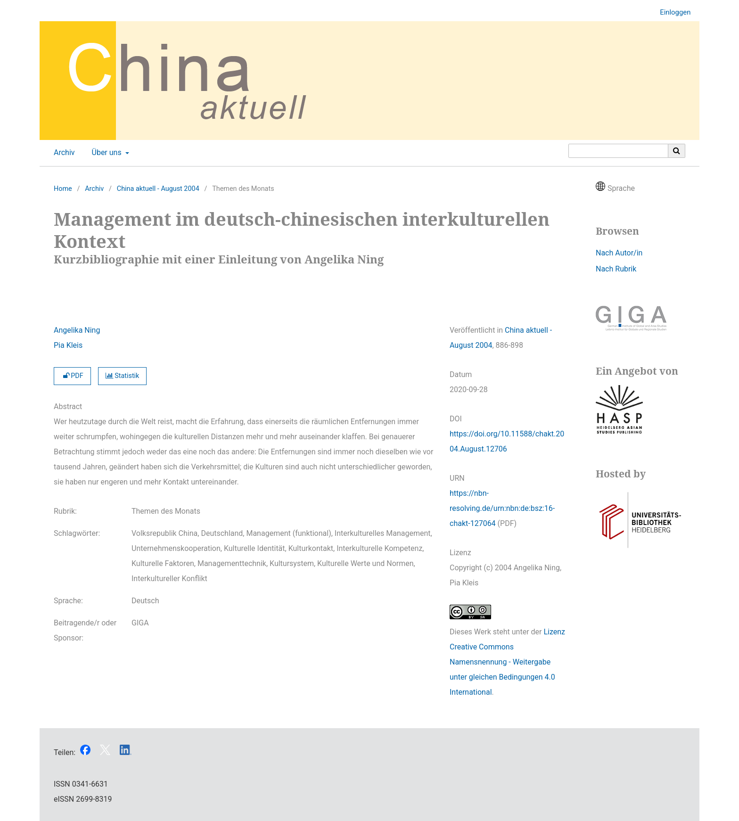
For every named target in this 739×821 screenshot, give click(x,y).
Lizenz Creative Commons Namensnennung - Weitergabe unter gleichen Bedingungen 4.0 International (507, 662)
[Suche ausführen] (676, 151)
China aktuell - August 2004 (158, 189)
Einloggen (671, 12)
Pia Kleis (68, 345)
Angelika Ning (77, 330)
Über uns (105, 152)
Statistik (123, 376)
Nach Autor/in (619, 252)
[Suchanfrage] (618, 151)
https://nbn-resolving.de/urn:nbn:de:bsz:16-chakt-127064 (502, 508)
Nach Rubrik (616, 268)
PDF (72, 376)
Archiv (62, 152)
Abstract (68, 406)
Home (63, 189)
